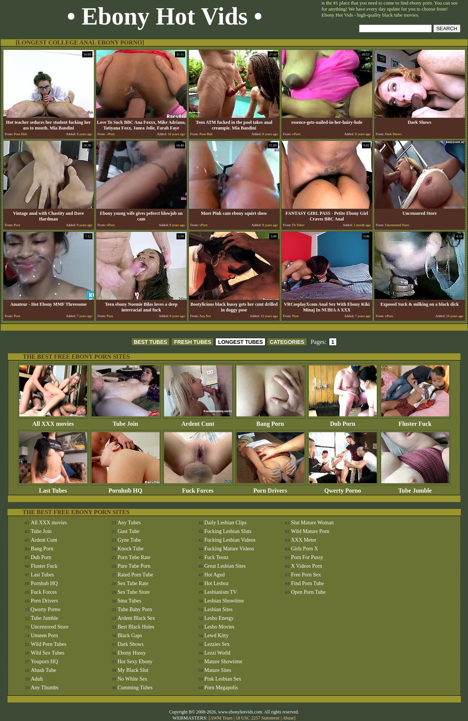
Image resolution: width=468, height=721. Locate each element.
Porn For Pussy (307, 557)
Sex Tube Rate (133, 583)
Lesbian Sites (218, 609)
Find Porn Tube (307, 583)
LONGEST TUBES (240, 342)
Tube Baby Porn (135, 609)
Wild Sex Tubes (47, 653)
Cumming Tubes (135, 687)
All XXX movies (53, 421)
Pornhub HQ (126, 488)
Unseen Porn (44, 635)
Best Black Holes (136, 627)
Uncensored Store (50, 627)
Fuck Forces (198, 488)
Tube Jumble (415, 488)
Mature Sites (217, 670)
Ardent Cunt (198, 421)
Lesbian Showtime (224, 601)
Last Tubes (53, 488)
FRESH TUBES (192, 342)
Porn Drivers (270, 488)
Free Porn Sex (306, 575)
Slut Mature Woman (312, 522)
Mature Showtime (223, 661)
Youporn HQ (44, 661)
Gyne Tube (129, 540)
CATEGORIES (287, 342)
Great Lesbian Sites (225, 566)
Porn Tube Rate (134, 557)
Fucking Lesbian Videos (230, 540)
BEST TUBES (150, 342)
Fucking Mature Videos (229, 549)
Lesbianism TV (220, 592)
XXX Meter (303, 540)
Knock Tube (131, 549)
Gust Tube (129, 531)
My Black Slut (133, 670)
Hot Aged (214, 575)
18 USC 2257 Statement (257, 718)
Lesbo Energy (219, 618)
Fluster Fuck (415, 421)
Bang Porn (270, 421)
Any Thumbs (44, 687)
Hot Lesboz (216, 583)
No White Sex (132, 679)
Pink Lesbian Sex (222, 679)
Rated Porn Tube (135, 575)
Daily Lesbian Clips (225, 522)
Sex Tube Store (134, 592)
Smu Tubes (129, 601)
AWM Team (221, 718)
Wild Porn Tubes (48, 644)
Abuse (288, 718)
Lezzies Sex (217, 644)
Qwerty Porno (343, 488)
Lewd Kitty (216, 635)
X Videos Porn (306, 566)
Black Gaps (130, 635)
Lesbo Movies (219, 627)
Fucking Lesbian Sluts (228, 531)
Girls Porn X (304, 549)
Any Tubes (129, 522)
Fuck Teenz (216, 557)
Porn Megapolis (221, 687)
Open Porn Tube (308, 592)
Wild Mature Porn (310, 531)
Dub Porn (343, 421)
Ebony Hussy (132, 653)
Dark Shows (131, 644)
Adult (37, 679)
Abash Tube (43, 670)
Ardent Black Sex (136, 618)
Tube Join (126, 421)
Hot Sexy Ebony (135, 661)
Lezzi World (217, 653)
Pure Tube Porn (134, 566)
